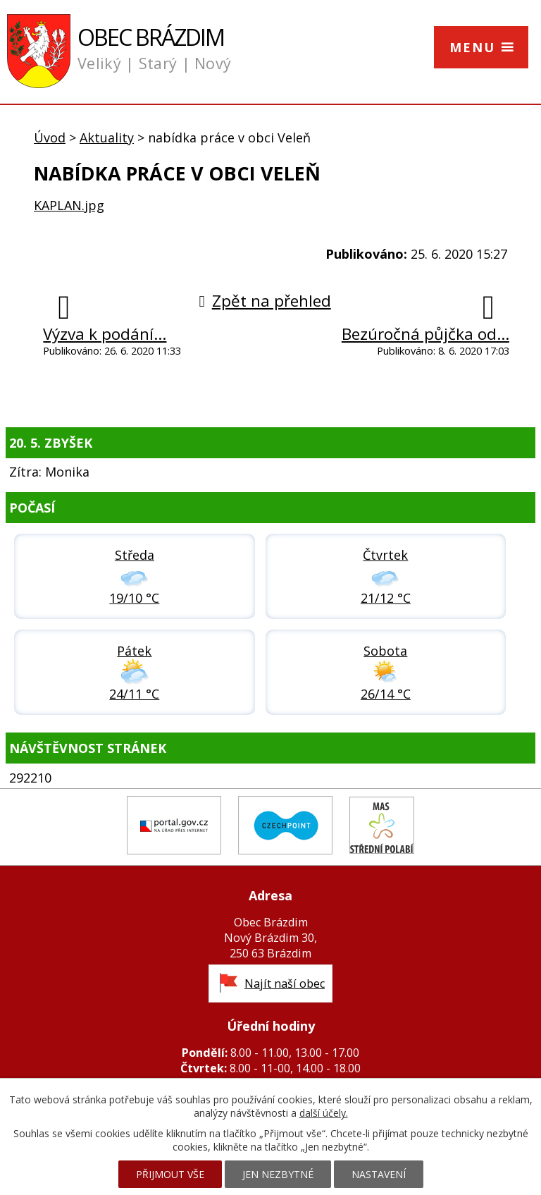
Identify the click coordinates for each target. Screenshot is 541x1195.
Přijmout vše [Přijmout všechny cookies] (170, 1174)
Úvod (50, 137)
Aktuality (107, 137)
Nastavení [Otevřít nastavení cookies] (379, 1174)
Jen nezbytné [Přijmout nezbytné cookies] (277, 1174)
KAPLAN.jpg (69, 205)
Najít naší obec (284, 983)
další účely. (323, 1113)
